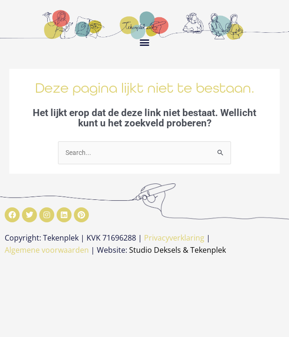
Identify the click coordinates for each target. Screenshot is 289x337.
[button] (144, 42)
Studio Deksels (155, 250)
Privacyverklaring (174, 238)
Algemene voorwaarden (47, 250)
